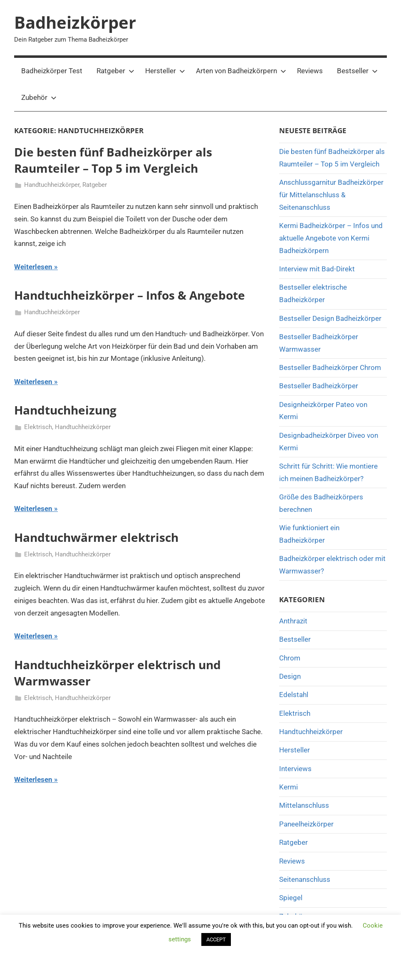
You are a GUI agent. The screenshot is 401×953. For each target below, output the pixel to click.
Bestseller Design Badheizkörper (330, 318)
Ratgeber (115, 71)
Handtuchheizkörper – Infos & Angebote (129, 295)
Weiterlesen (33, 267)
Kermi (288, 787)
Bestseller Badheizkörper (318, 386)
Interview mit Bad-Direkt (317, 269)
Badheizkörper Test (51, 71)
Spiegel (290, 897)
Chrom (289, 658)
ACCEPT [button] (216, 939)
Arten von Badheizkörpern (241, 71)
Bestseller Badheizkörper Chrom (330, 367)
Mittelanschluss (304, 805)
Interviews (295, 768)
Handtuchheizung (65, 410)
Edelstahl (293, 694)
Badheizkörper (75, 22)
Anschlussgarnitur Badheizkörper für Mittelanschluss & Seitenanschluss (331, 194)
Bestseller (357, 71)
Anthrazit (293, 621)
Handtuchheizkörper (51, 185)
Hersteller (165, 71)
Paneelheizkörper (306, 824)
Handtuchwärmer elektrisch (96, 537)
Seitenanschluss (304, 879)
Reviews (310, 71)
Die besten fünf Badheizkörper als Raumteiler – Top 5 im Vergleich (113, 160)
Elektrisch (38, 427)
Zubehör (39, 97)
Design (290, 676)
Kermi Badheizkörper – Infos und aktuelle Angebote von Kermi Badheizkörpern (331, 238)
